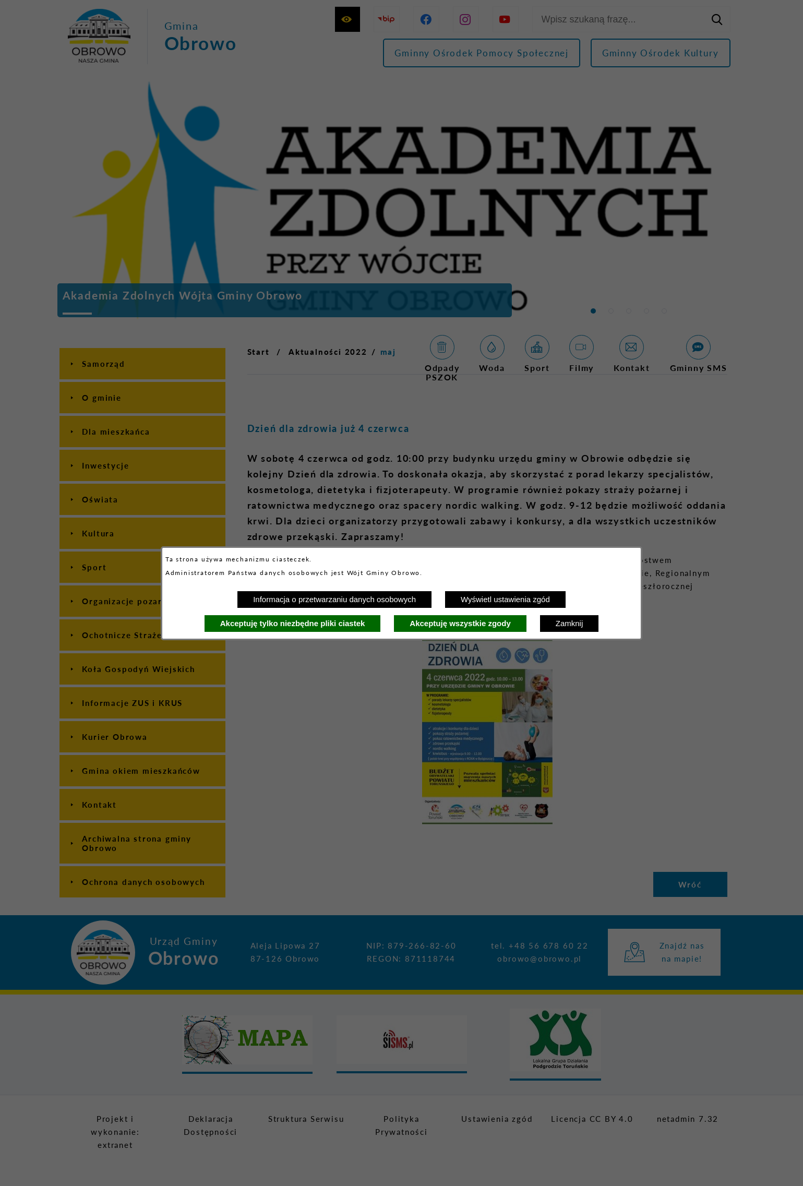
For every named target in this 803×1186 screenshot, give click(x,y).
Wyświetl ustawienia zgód (505, 599)
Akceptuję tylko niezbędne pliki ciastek (292, 623)
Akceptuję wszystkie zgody (460, 623)
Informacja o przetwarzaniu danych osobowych (334, 599)
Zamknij (569, 623)
